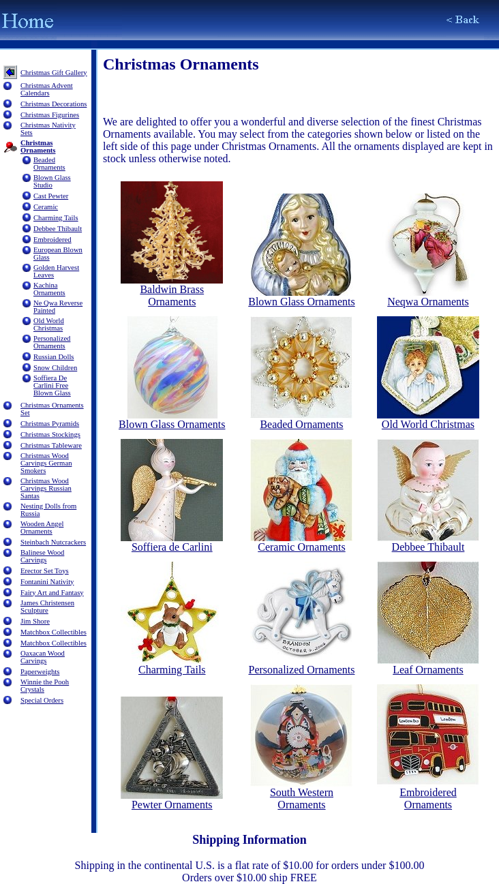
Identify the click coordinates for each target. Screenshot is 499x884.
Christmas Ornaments (38, 146)
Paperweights (39, 671)
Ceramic (45, 207)
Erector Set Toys (44, 571)
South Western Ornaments (301, 793)
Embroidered (52, 239)
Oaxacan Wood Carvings (42, 657)
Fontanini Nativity (47, 581)
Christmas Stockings (50, 434)
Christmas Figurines (49, 115)
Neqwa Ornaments (428, 296)
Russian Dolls (53, 357)
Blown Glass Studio (52, 181)
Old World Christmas (48, 324)
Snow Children (55, 367)
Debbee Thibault (57, 228)
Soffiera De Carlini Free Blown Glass (52, 385)
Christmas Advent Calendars (46, 89)
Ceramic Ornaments (301, 542)
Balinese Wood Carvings (42, 556)
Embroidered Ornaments (428, 793)
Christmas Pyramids (49, 423)
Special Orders (41, 700)
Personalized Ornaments (51, 342)
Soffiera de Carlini (172, 542)
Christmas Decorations (53, 104)
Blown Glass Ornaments (301, 296)
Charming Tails (55, 218)
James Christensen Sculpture (47, 606)
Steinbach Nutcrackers (53, 542)
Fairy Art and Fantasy (52, 592)
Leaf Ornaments (428, 664)
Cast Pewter (50, 196)
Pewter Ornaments (172, 799)
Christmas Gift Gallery (53, 72)
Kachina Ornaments (49, 288)
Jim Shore (35, 621)
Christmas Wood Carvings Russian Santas (46, 488)
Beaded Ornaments (49, 163)
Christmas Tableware (51, 445)
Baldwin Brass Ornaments (172, 290)
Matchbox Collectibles (53, 632)
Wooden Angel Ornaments (41, 527)
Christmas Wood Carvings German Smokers (46, 463)
